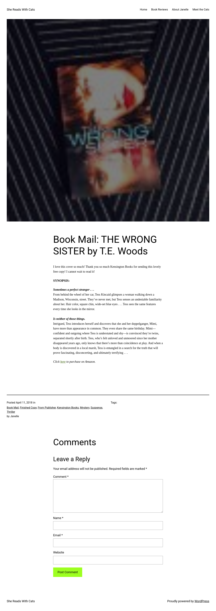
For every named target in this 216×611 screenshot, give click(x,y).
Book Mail (13, 407)
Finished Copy (28, 407)
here (63, 361)
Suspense (96, 407)
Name (58, 518)
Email (58, 535)
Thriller (11, 411)
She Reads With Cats (21, 9)
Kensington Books (68, 407)
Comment (61, 476)
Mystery (84, 407)
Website (58, 552)
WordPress (202, 601)
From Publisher (47, 407)
